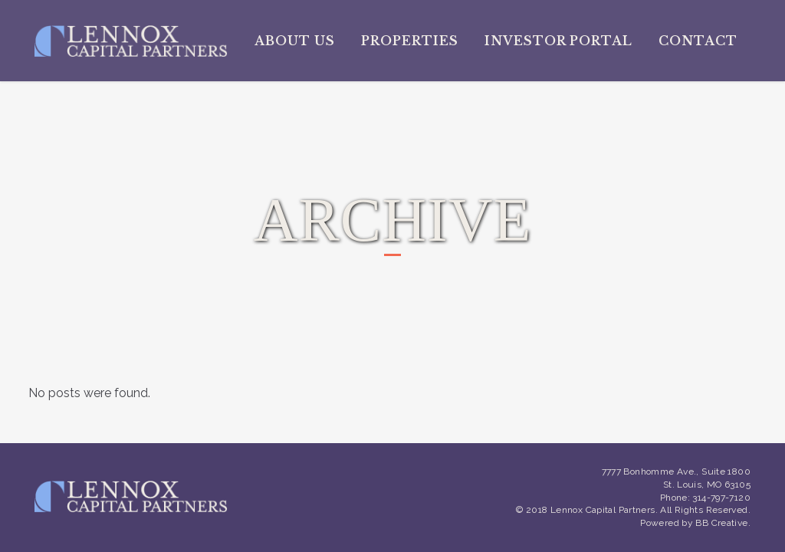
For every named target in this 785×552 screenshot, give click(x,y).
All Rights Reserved (703, 509)
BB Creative (721, 523)
